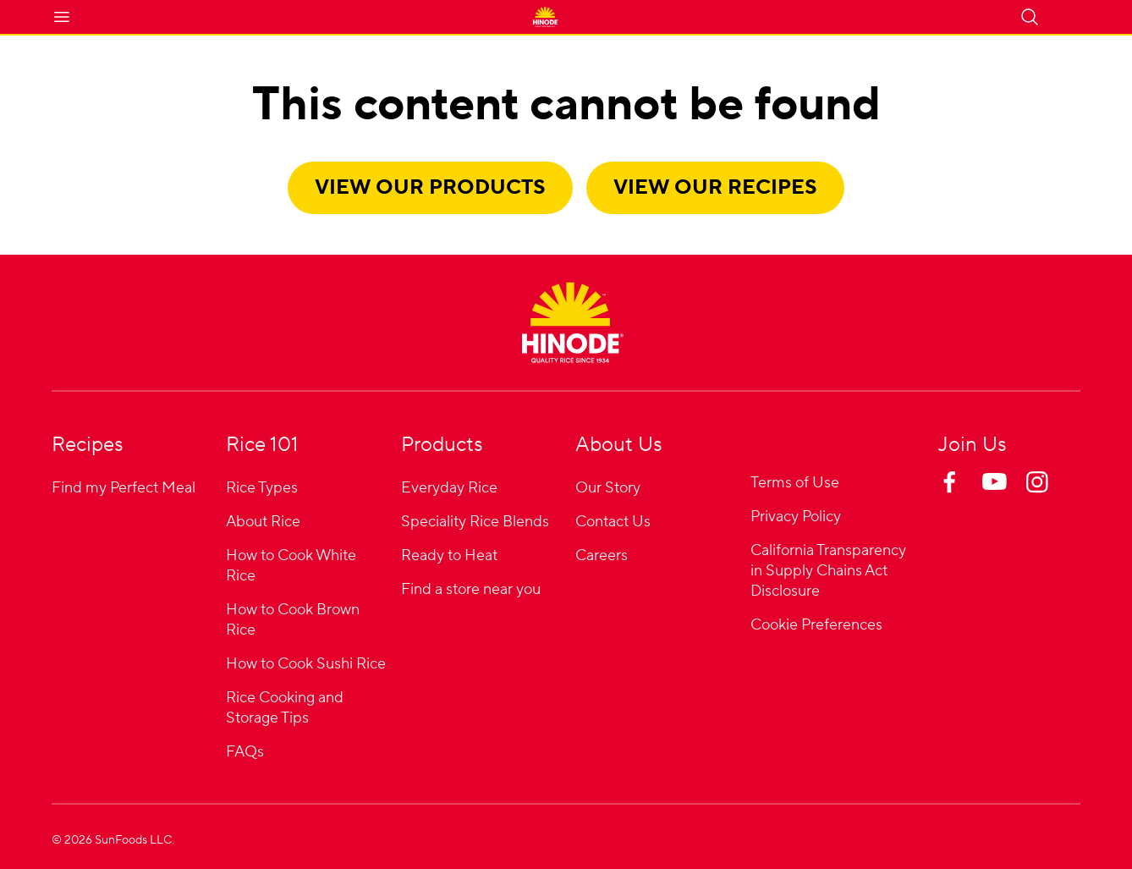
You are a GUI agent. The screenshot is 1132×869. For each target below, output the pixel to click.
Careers (601, 555)
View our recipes (715, 187)
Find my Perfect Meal (123, 488)
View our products (430, 187)
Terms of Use (794, 482)
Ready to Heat (449, 555)
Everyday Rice (449, 488)
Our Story (607, 488)
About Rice (263, 521)
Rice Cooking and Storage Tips (284, 708)
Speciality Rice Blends (475, 521)
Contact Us (613, 521)
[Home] (573, 322)
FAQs (245, 752)
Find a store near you (471, 589)
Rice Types (262, 488)
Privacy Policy (795, 516)
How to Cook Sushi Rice (306, 664)
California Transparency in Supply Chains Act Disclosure (828, 571)
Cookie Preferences (816, 626)
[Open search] (1029, 17)
